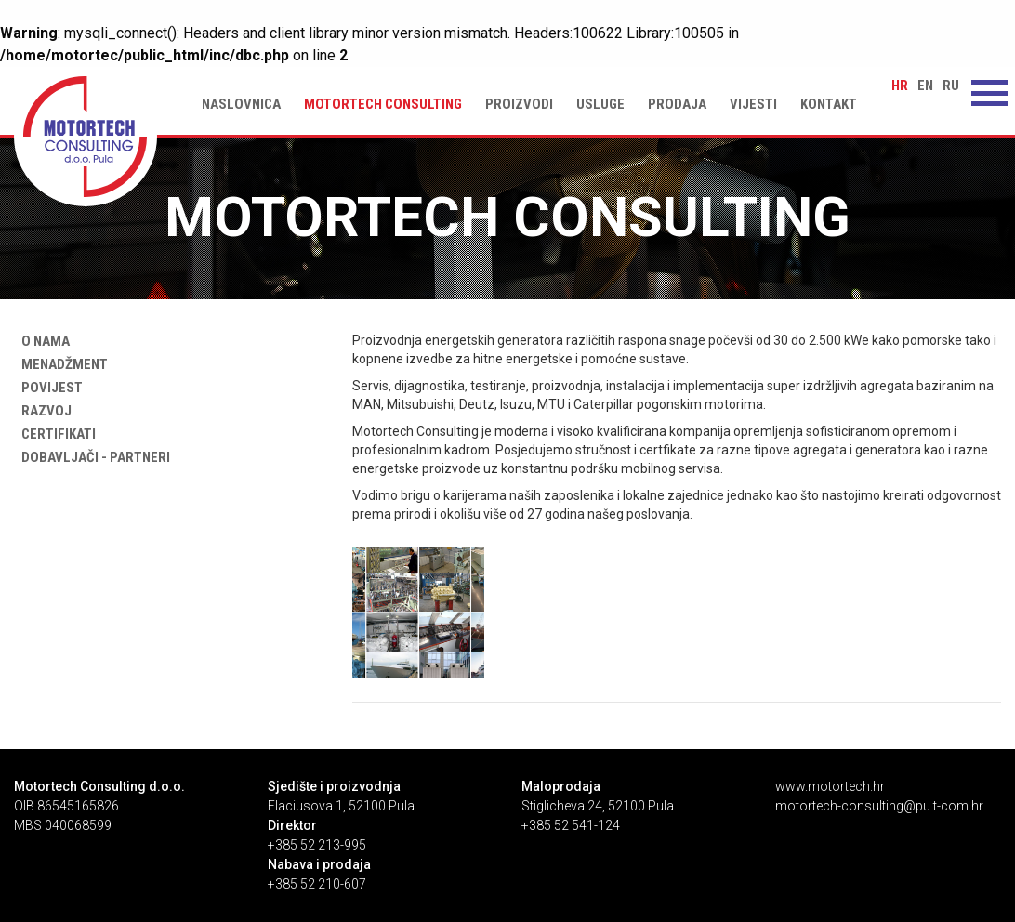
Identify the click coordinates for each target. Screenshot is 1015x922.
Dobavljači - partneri (92, 457)
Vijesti (753, 104)
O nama (42, 341)
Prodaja (677, 104)
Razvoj (43, 410)
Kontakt (828, 104)
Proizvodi (519, 104)
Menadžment (61, 364)
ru (950, 85)
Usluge (600, 104)
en (925, 85)
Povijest (48, 387)
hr (899, 85)
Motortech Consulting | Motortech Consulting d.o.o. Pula (85, 136)
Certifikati (55, 434)
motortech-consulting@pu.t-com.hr (879, 805)
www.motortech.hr (830, 786)
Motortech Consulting (383, 104)
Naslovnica (241, 104)
